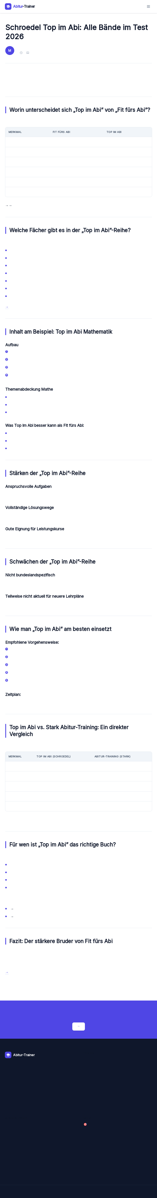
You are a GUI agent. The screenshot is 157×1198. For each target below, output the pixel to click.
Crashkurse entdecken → (78, 1026)
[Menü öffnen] (148, 6)
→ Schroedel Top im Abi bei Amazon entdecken (7, 307)
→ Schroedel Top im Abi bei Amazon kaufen (7, 972)
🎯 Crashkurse (85, 1124)
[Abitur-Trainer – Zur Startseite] (20, 6)
